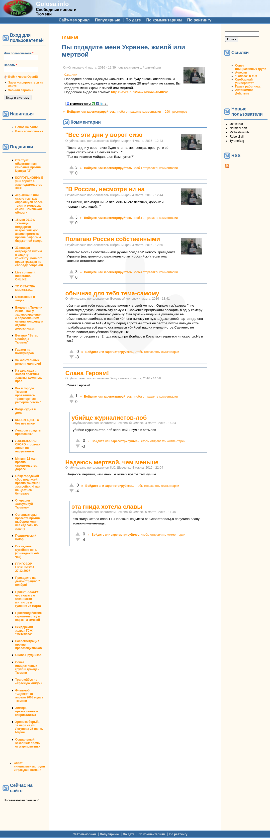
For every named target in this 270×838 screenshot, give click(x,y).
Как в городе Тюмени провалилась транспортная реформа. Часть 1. (28, 395)
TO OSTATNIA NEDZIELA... (25, 288)
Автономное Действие (244, 91)
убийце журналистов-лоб (109, 417)
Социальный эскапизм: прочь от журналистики (27, 743)
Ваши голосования (29, 131)
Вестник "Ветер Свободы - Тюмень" (26, 339)
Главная (70, 37)
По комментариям (164, 20)
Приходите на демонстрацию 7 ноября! (27, 581)
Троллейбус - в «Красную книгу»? (28, 681)
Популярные (107, 20)
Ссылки (71, 75)
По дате (133, 20)
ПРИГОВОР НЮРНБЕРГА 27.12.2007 (24, 567)
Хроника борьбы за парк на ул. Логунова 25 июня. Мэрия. (29, 727)
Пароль (10, 65)
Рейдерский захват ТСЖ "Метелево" (24, 630)
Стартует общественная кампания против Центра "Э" (28, 165)
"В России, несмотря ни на (105, 189)
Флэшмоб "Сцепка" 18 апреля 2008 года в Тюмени (29, 696)
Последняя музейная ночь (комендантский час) (27, 552)
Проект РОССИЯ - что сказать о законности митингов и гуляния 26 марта (28, 599)
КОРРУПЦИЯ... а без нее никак (27, 421)
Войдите (73, 111)
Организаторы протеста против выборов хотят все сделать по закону (27, 521)
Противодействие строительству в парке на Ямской (28, 616)
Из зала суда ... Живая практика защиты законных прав (28, 376)
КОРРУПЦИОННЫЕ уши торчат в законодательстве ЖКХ (29, 183)
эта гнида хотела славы (107, 506)
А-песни (241, 72)
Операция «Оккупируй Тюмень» (24, 504)
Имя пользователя (18, 53)
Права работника (247, 86)
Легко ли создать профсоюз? (28, 432)
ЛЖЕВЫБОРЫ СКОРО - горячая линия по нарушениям (27, 446)
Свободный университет (244, 81)
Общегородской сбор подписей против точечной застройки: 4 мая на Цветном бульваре (27, 484)
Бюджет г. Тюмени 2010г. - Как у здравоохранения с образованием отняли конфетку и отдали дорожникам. (29, 318)
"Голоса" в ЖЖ (246, 76)
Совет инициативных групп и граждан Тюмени (27, 667)
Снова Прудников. (28, 655)
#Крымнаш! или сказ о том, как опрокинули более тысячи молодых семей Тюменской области (29, 203)
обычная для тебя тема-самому (112, 293)
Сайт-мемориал (74, 20)
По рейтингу (199, 20)
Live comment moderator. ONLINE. (25, 276)
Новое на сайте (26, 127)
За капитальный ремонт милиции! (28, 361)
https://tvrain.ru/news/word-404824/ (139, 92)
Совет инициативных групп (250, 67)
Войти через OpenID (23, 77)
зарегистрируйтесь (101, 111)
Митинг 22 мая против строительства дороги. (26, 464)
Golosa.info (52, 3)
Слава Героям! (87, 373)
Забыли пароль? (20, 90)
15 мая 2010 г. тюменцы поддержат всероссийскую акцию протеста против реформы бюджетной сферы (29, 230)
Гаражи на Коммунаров (24, 351)
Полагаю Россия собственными (112, 239)
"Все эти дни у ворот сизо (104, 134)
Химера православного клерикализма (26, 711)
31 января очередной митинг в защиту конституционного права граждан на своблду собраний (29, 256)
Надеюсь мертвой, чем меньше (112, 462)
